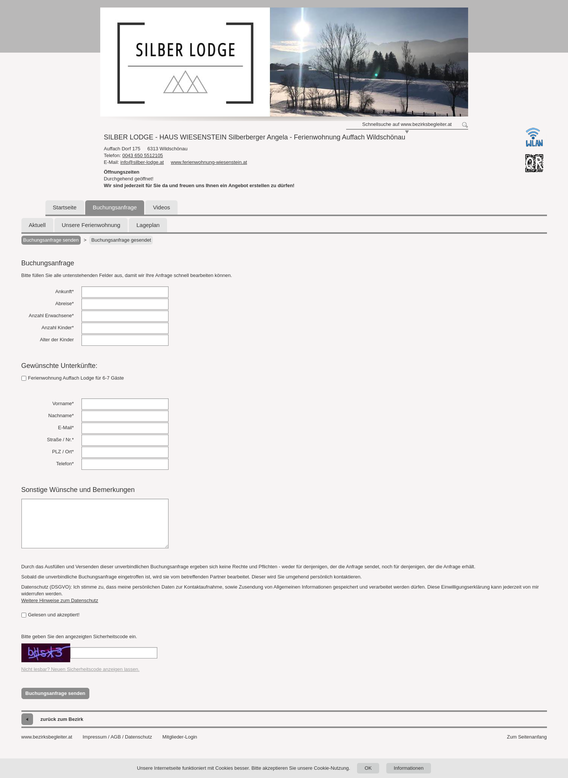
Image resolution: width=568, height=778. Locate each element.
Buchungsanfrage (115, 207)
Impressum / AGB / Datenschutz (117, 737)
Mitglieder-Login (180, 737)
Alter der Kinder (57, 339)
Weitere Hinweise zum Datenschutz (59, 600)
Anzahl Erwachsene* (51, 315)
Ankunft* (64, 291)
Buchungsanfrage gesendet (121, 240)
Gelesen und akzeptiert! (50, 615)
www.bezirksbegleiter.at (46, 737)
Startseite (65, 207)
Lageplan (148, 225)
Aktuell (37, 225)
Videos (161, 207)
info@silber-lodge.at (142, 162)
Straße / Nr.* (60, 439)
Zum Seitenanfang (527, 737)
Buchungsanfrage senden (51, 240)
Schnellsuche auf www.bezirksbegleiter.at (407, 124)
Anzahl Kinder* (58, 327)
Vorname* (63, 403)
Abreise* (64, 303)
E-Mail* (66, 427)
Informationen (409, 768)
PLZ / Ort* (63, 451)
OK (368, 768)
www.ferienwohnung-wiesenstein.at (209, 162)
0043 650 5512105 (142, 155)
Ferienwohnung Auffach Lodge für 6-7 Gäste (72, 378)
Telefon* (65, 463)
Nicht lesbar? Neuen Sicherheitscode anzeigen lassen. (80, 669)
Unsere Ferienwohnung (91, 225)
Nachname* (61, 415)
